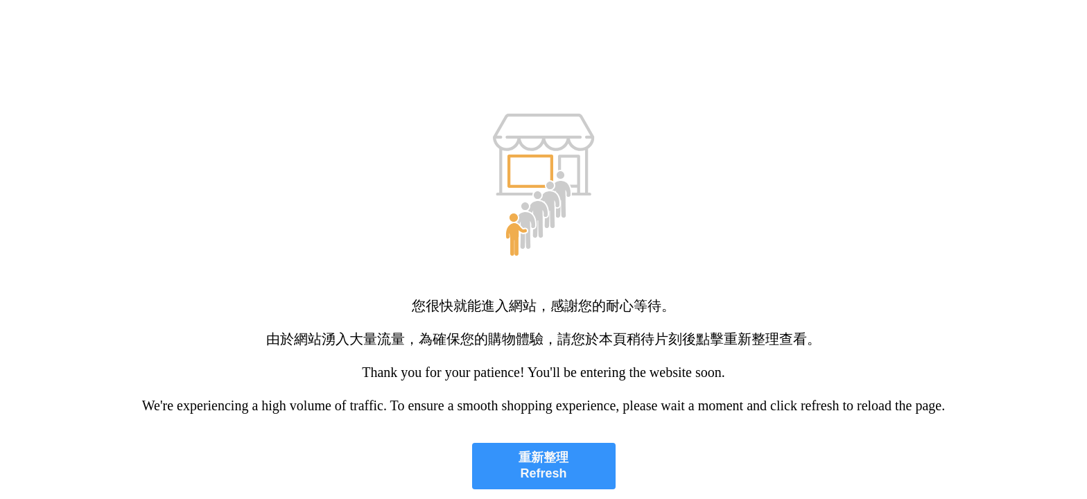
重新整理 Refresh (543, 465)
